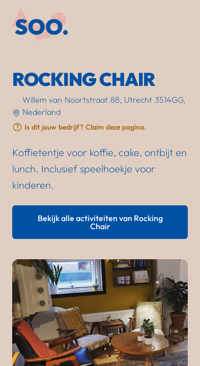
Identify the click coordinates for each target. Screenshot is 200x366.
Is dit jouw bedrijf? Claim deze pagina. (85, 127)
